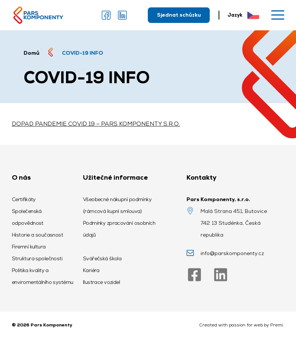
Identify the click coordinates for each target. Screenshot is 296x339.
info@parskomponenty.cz (232, 253)
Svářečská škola (102, 258)
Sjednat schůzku (179, 14)
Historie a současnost (37, 234)
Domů (31, 53)
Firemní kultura (29, 246)
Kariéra (91, 270)
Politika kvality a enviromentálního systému (42, 276)
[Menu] (277, 15)
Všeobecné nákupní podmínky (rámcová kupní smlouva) (117, 205)
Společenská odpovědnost (27, 217)
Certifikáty (24, 199)
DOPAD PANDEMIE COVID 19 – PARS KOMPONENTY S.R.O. (96, 124)
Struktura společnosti (37, 258)
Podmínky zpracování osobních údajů (119, 229)
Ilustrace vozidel (101, 282)
